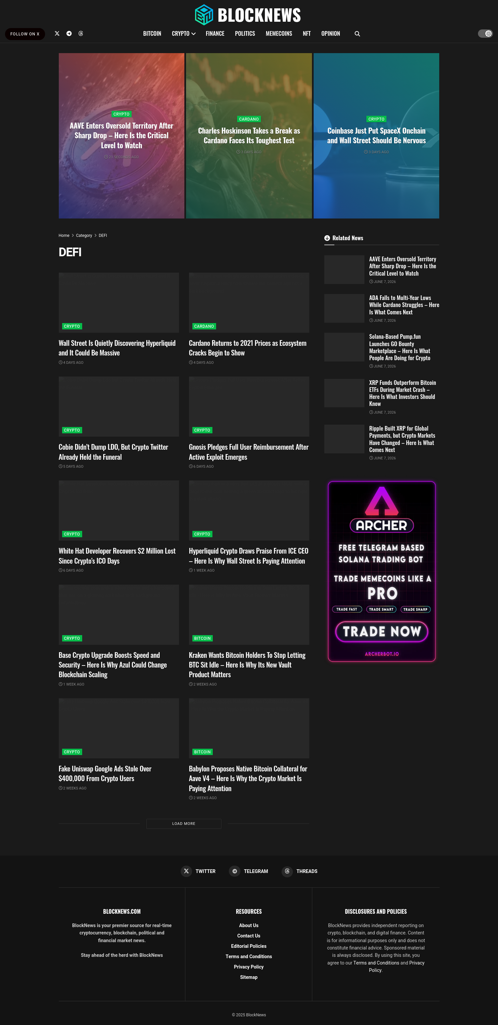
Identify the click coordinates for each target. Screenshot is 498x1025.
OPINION (330, 33)
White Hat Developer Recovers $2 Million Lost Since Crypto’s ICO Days (117, 555)
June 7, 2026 (382, 282)
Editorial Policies (249, 946)
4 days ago (71, 362)
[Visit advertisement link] (382, 571)
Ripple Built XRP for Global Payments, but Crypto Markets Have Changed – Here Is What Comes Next (402, 439)
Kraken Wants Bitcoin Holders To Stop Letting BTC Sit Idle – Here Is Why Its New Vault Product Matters (247, 664)
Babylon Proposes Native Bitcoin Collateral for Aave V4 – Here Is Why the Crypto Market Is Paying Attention (248, 778)
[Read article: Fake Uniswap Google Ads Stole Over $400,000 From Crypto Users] (119, 728)
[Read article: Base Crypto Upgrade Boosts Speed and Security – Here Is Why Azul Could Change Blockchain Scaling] (119, 615)
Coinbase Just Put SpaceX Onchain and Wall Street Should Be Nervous (376, 135)
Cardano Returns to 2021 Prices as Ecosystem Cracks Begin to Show (248, 347)
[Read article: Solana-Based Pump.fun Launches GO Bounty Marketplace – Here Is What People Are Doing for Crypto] (344, 347)
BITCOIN (152, 33)
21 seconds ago (121, 157)
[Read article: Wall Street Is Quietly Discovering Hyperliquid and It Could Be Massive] (119, 303)
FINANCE (215, 33)
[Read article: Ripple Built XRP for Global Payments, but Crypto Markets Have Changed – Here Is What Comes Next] (344, 439)
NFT (307, 33)
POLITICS (245, 33)
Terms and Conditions (249, 957)
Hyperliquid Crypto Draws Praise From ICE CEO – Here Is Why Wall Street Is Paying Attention (249, 555)
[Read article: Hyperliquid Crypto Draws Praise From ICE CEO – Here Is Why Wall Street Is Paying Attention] (249, 510)
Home (64, 236)
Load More (183, 824)
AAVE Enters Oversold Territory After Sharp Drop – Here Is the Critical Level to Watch (121, 135)
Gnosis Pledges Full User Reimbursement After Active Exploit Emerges (249, 451)
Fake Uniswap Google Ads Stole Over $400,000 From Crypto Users (105, 773)
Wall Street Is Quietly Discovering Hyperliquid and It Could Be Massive (117, 347)
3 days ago (248, 152)
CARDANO (249, 119)
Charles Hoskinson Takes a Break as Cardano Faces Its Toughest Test (249, 135)
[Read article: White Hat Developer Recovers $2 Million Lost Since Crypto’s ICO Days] (119, 510)
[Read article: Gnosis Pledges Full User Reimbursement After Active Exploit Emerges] (249, 407)
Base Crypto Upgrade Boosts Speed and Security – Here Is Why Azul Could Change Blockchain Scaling (113, 664)
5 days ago (71, 466)
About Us (249, 925)
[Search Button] (357, 33)
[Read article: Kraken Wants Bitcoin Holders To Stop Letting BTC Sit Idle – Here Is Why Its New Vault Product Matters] (249, 615)
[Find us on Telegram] (69, 33)
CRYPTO (180, 33)
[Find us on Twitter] (57, 33)
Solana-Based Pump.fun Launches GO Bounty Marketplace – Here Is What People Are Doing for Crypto (400, 347)
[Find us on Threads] (80, 33)
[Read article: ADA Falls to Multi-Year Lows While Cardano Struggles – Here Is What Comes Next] (344, 308)
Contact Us (248, 936)
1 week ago (202, 570)
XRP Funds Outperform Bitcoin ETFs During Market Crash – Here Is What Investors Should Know (402, 393)
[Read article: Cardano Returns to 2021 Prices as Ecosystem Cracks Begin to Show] (249, 303)
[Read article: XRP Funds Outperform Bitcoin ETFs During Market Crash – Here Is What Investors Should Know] (344, 393)
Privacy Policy (249, 967)
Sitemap (249, 977)
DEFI (103, 236)
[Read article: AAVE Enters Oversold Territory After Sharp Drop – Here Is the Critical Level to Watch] (344, 269)
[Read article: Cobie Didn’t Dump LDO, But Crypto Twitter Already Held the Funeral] (119, 407)
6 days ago (201, 466)
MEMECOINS (279, 33)
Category (84, 236)
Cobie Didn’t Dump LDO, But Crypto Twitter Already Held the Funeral (113, 451)
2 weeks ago (203, 684)
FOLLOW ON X (25, 34)
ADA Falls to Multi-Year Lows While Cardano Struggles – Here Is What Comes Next (404, 304)
